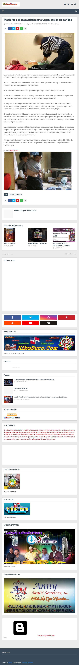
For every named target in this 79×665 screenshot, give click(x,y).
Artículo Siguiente (70, 253)
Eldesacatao (9, 24)
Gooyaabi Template (27, 662)
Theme (10, 662)
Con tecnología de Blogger (29, 635)
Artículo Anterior (8, 253)
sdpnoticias (13, 150)
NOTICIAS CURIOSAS (40, 24)
